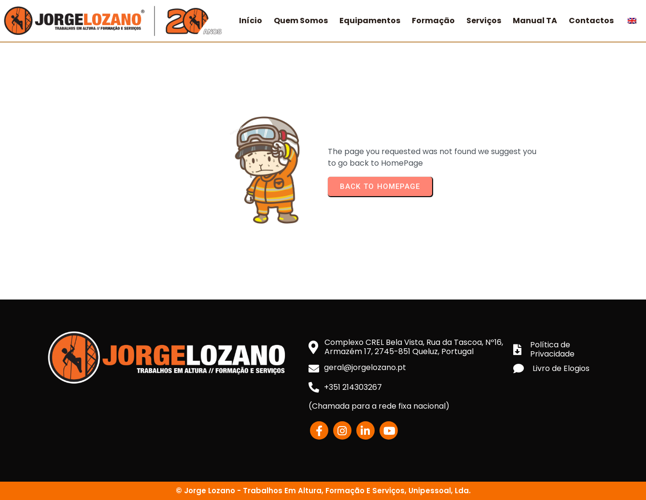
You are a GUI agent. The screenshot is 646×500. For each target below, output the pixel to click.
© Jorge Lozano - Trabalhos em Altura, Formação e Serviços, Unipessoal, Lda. (323, 491)
